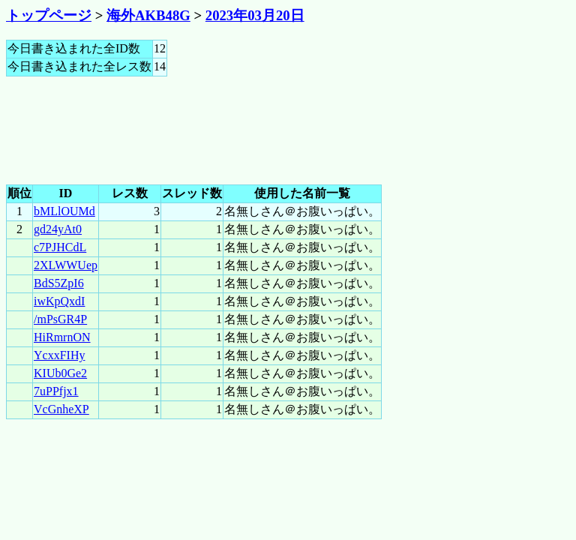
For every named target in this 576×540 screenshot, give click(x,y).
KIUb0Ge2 (60, 373)
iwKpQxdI (59, 301)
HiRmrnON (62, 337)
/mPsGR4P (60, 319)
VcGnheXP (61, 409)
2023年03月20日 (255, 15)
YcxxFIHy (59, 355)
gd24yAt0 (58, 229)
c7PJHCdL (60, 247)
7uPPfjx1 (56, 391)
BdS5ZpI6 (59, 283)
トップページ (49, 15)
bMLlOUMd (64, 211)
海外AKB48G (148, 15)
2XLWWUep (66, 265)
